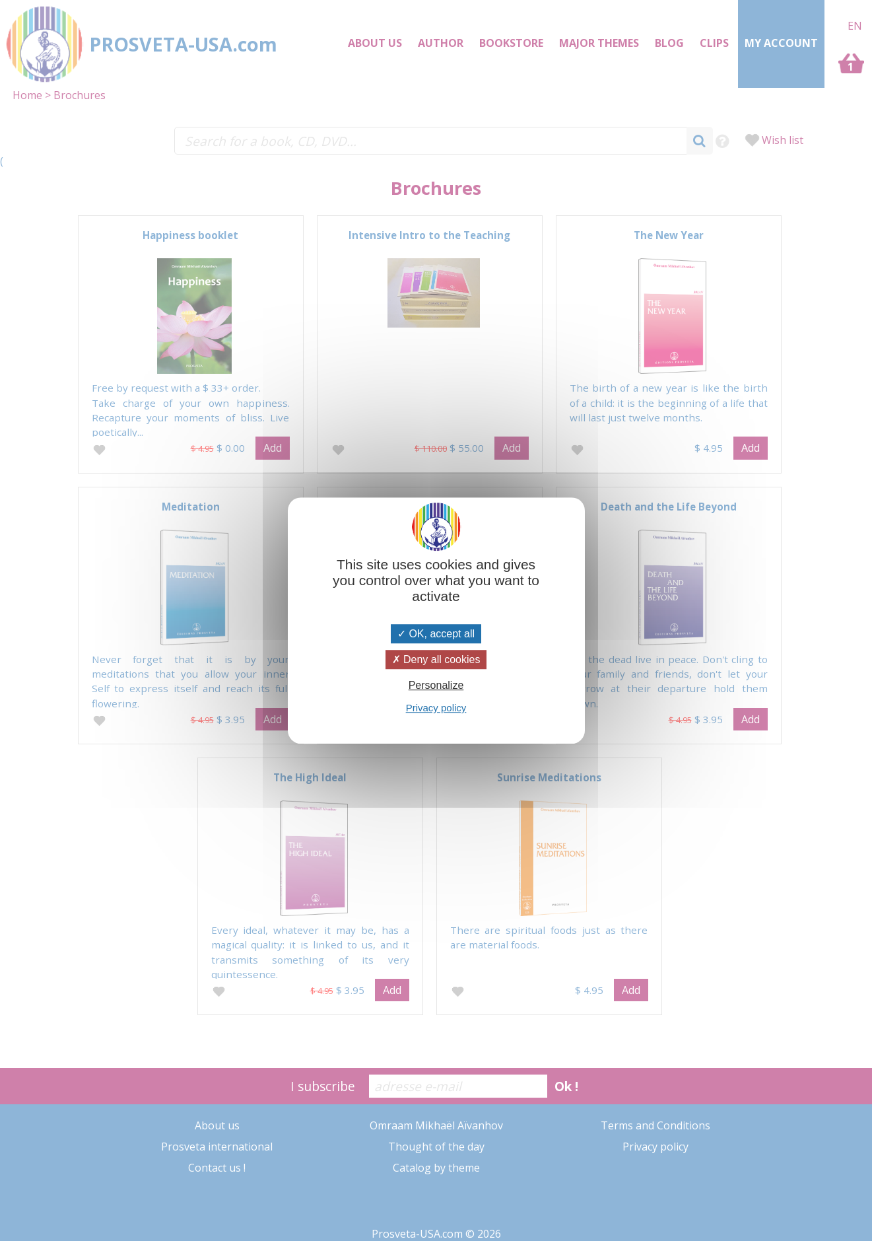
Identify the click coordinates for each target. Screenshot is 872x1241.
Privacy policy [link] (436, 707)
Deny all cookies (436, 659)
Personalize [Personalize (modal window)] (436, 685)
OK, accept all (436, 633)
